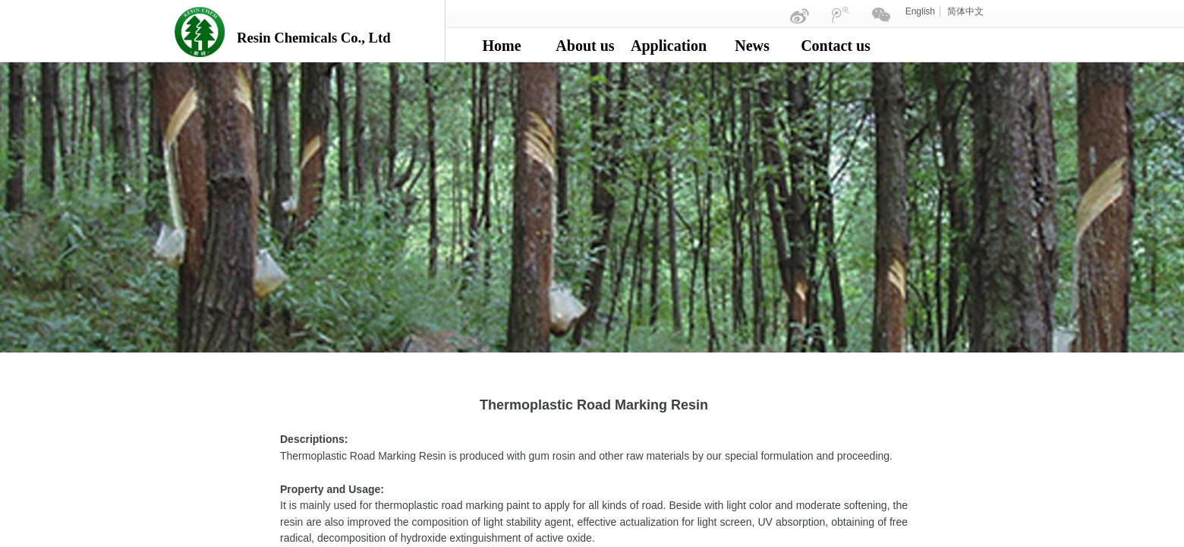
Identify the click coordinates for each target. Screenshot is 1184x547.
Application (669, 45)
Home (501, 45)
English (920, 11)
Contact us (836, 45)
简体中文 (965, 11)
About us (585, 45)
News (752, 45)
